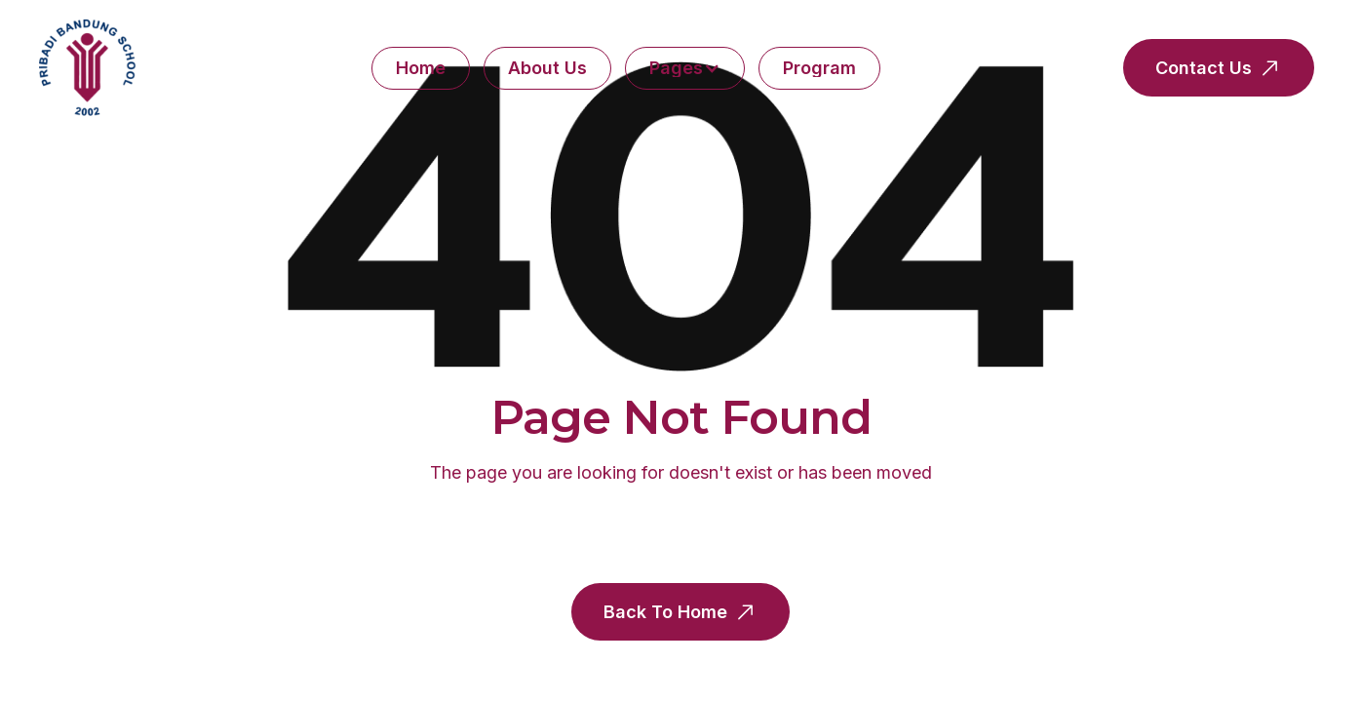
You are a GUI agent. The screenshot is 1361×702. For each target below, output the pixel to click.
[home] (87, 68)
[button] (685, 68)
